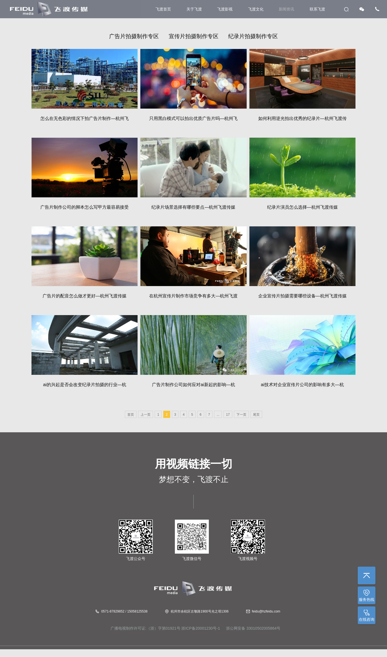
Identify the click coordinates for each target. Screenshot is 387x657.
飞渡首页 (163, 9)
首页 (130, 415)
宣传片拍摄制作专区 (193, 36)
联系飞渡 (317, 9)
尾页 (256, 415)
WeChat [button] (361, 9)
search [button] (346, 9)
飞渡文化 (256, 9)
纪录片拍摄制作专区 (253, 36)
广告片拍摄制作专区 (134, 36)
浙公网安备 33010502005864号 (252, 628)
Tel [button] (377, 9)
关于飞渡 (194, 9)
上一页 (146, 415)
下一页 (241, 415)
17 (228, 415)
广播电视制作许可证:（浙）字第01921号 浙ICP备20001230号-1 (165, 628)
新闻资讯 (286, 9)
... (218, 415)
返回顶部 (366, 575)
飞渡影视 (225, 9)
